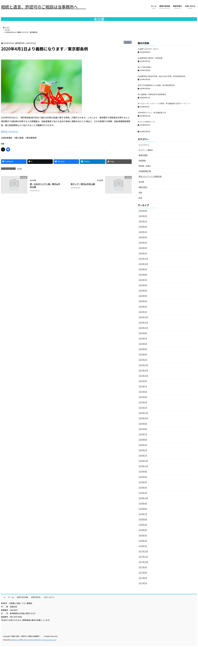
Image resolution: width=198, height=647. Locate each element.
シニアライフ (144, 144)
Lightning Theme (29, 640)
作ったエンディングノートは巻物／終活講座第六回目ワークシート (164, 103)
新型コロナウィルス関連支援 (150, 176)
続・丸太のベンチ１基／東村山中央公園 (45, 185)
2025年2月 (143, 216)
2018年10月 (143, 498)
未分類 (127, 42)
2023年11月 (143, 258)
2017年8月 (143, 572)
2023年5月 (143, 290)
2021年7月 (143, 386)
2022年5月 (143, 349)
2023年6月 (143, 285)
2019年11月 (143, 466)
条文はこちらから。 (10, 131)
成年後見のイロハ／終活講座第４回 (152, 112)
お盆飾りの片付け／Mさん (148, 49)
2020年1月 (143, 455)
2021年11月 (143, 370)
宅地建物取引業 (145, 171)
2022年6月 (143, 343)
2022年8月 (143, 333)
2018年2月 (143, 540)
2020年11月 (143, 413)
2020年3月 (143, 445)
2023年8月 (143, 274)
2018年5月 (143, 524)
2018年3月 (143, 535)
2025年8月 (143, 210)
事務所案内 (35, 597)
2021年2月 (143, 402)
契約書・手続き (145, 166)
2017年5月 (143, 583)
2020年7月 (143, 434)
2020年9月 (143, 423)
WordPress (15, 640)
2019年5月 (143, 482)
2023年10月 (143, 264)
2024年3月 (143, 242)
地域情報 (142, 160)
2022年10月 (143, 327)
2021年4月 (143, 397)
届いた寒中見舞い (145, 67)
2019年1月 (143, 492)
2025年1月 (143, 221)
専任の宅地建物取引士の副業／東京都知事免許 (156, 85)
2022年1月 (143, 359)
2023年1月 (143, 312)
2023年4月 (143, 295)
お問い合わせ (49, 597)
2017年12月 (143, 551)
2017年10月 (143, 562)
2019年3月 (143, 487)
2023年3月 (143, 301)
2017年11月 (143, 556)
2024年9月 (143, 226)
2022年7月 (143, 338)
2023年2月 (143, 306)
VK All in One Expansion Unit (46, 640)
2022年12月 (143, 317)
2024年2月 (143, 248)
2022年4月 (143, 354)
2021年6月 (143, 391)
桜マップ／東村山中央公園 (83, 183)
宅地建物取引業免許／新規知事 (150, 58)
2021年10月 (143, 375)
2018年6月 (143, 519)
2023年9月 (143, 269)
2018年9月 (143, 503)
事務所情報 (143, 155)
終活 (140, 197)
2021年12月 (143, 365)
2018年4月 (143, 530)
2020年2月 (143, 450)
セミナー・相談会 (146, 150)
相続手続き (143, 187)
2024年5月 (143, 232)
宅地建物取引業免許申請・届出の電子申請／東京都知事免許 (161, 76)
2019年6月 (143, 477)
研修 (140, 192)
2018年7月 (143, 514)
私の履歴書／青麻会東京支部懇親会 (152, 94)
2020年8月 (143, 429)
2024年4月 (143, 237)
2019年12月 (143, 460)
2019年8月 (143, 471)
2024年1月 (143, 253)
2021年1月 (143, 407)
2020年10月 (143, 418)
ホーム (10, 597)
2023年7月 (143, 280)
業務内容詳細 (22, 597)
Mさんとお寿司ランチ (146, 121)
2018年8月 (143, 508)
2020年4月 (143, 439)
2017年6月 (143, 578)
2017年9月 (143, 567)
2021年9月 (143, 381)
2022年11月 (143, 322)
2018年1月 (143, 546)
